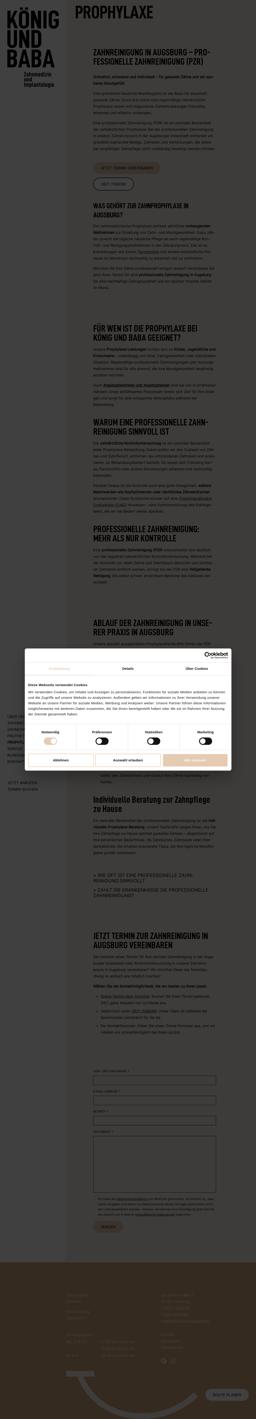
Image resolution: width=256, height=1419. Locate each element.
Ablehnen (61, 760)
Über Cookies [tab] (197, 668)
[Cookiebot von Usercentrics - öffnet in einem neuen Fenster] (208, 655)
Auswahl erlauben (128, 760)
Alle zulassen (195, 760)
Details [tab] (128, 668)
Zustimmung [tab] (59, 668)
